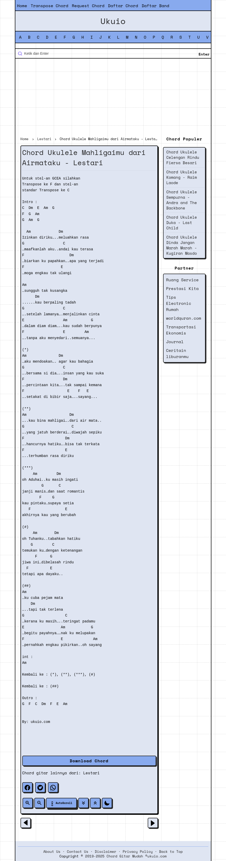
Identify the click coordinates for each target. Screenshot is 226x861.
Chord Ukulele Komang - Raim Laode (181, 177)
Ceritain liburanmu (177, 353)
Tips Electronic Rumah (178, 303)
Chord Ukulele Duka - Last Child (181, 222)
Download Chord (89, 761)
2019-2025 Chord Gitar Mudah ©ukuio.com (126, 856)
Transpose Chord (49, 6)
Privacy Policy (138, 851)
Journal (175, 342)
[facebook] (27, 787)
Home (22, 6)
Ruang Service (182, 280)
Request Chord (88, 6)
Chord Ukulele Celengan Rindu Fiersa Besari (182, 157)
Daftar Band (155, 6)
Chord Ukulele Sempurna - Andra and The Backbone (181, 200)
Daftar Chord (123, 6)
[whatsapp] (53, 787)
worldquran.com (183, 318)
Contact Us (77, 851)
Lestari (91, 773)
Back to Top (171, 851)
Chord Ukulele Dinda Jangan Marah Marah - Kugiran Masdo (181, 245)
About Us (51, 851)
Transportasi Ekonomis (181, 330)
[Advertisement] (113, 98)
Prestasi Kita (182, 288)
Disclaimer (105, 851)
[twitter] (40, 787)
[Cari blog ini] (113, 53)
